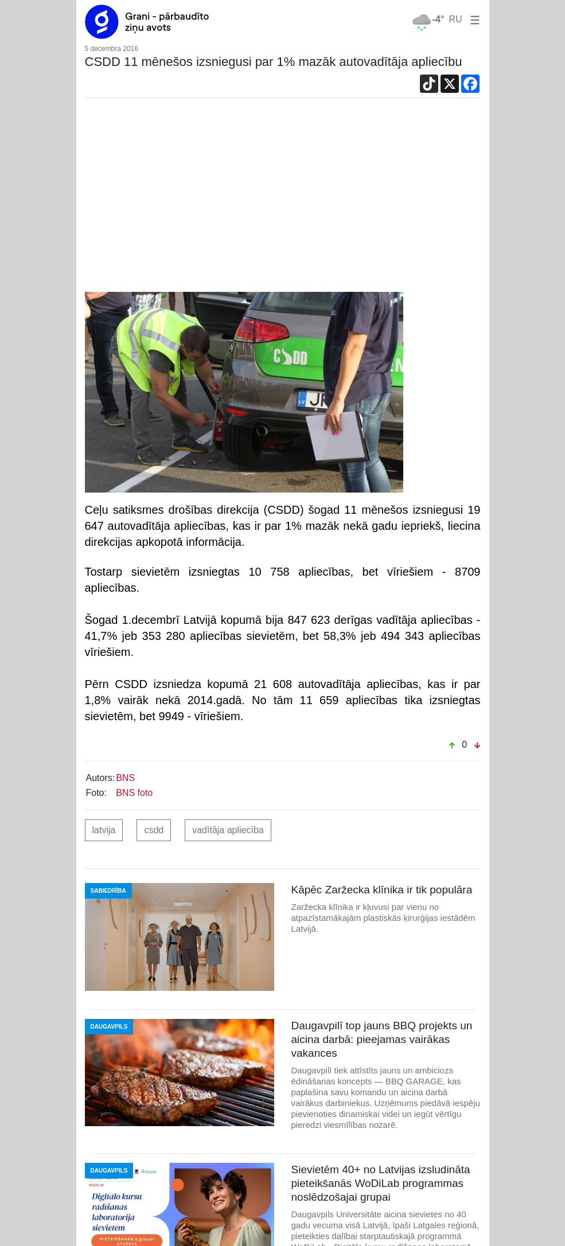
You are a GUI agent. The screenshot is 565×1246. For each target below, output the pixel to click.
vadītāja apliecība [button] (228, 830)
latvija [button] (104, 830)
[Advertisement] (283, 198)
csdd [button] (153, 830)
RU (455, 19)
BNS (125, 778)
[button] (473, 19)
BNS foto (134, 793)
